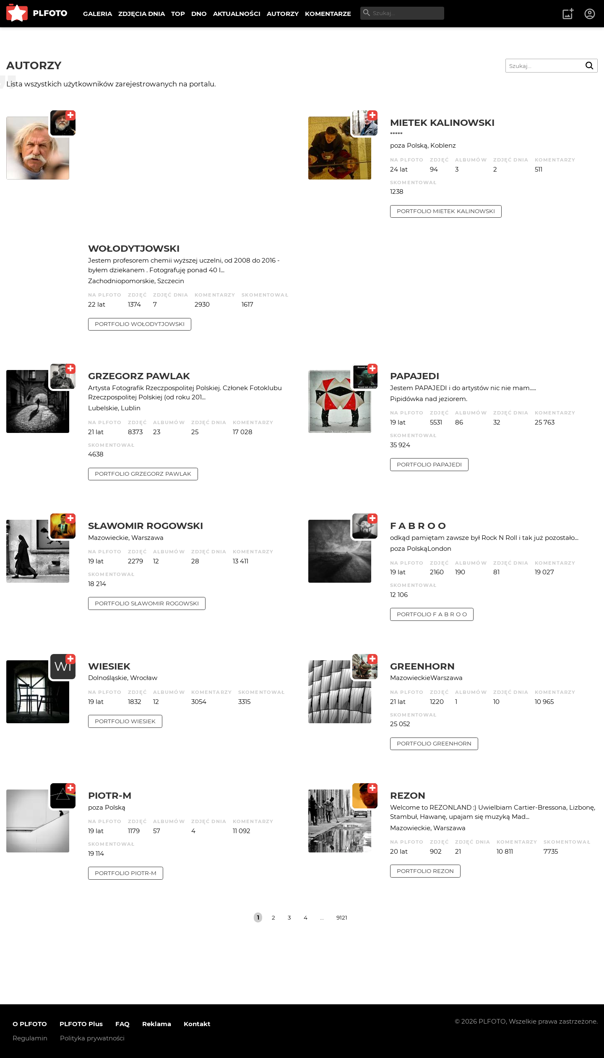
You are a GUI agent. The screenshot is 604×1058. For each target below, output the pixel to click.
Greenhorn (422, 666)
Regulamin (30, 1038)
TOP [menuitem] (178, 14)
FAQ (122, 1024)
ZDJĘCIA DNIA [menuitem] (141, 14)
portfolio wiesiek (125, 721)
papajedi (414, 376)
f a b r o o (418, 526)
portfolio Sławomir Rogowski (147, 603)
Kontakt (197, 1024)
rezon (407, 795)
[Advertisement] (192, 179)
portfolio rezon (425, 871)
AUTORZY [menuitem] (283, 14)
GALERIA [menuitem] (97, 14)
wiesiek (109, 666)
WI (63, 666)
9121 (341, 917)
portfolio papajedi (429, 464)
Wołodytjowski (134, 248)
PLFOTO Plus (81, 1024)
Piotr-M (109, 795)
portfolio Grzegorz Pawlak (143, 473)
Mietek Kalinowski (442, 122)
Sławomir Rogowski (145, 526)
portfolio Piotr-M (125, 873)
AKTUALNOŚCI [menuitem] (236, 14)
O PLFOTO (30, 1024)
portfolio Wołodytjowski (140, 324)
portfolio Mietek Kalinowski (446, 211)
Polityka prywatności (92, 1038)
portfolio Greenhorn (434, 743)
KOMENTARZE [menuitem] (328, 14)
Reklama (156, 1024)
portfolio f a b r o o (432, 614)
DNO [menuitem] (199, 14)
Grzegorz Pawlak (139, 376)
